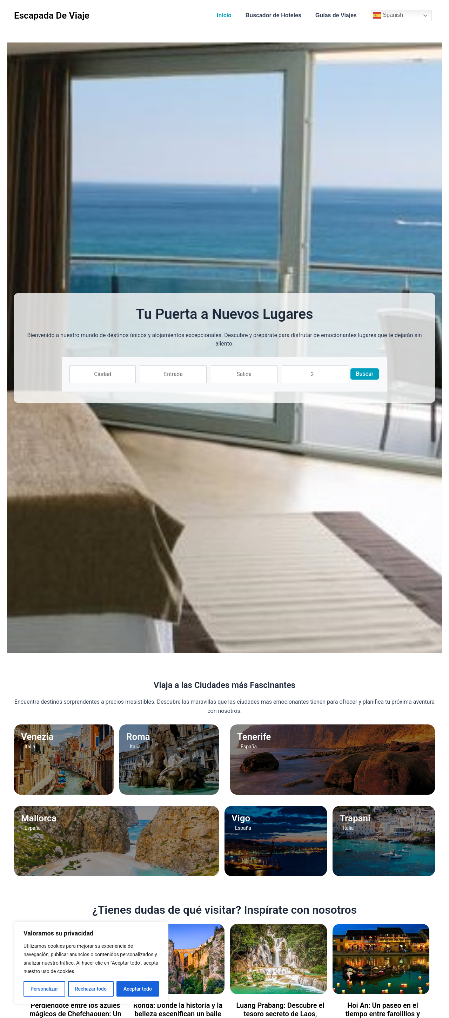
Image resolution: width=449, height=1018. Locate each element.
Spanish (388, 15)
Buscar (369, 373)
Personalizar (44, 989)
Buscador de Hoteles (278, 15)
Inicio (231, 15)
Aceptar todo (137, 989)
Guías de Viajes (337, 15)
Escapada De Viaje (51, 15)
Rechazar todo (91, 989)
